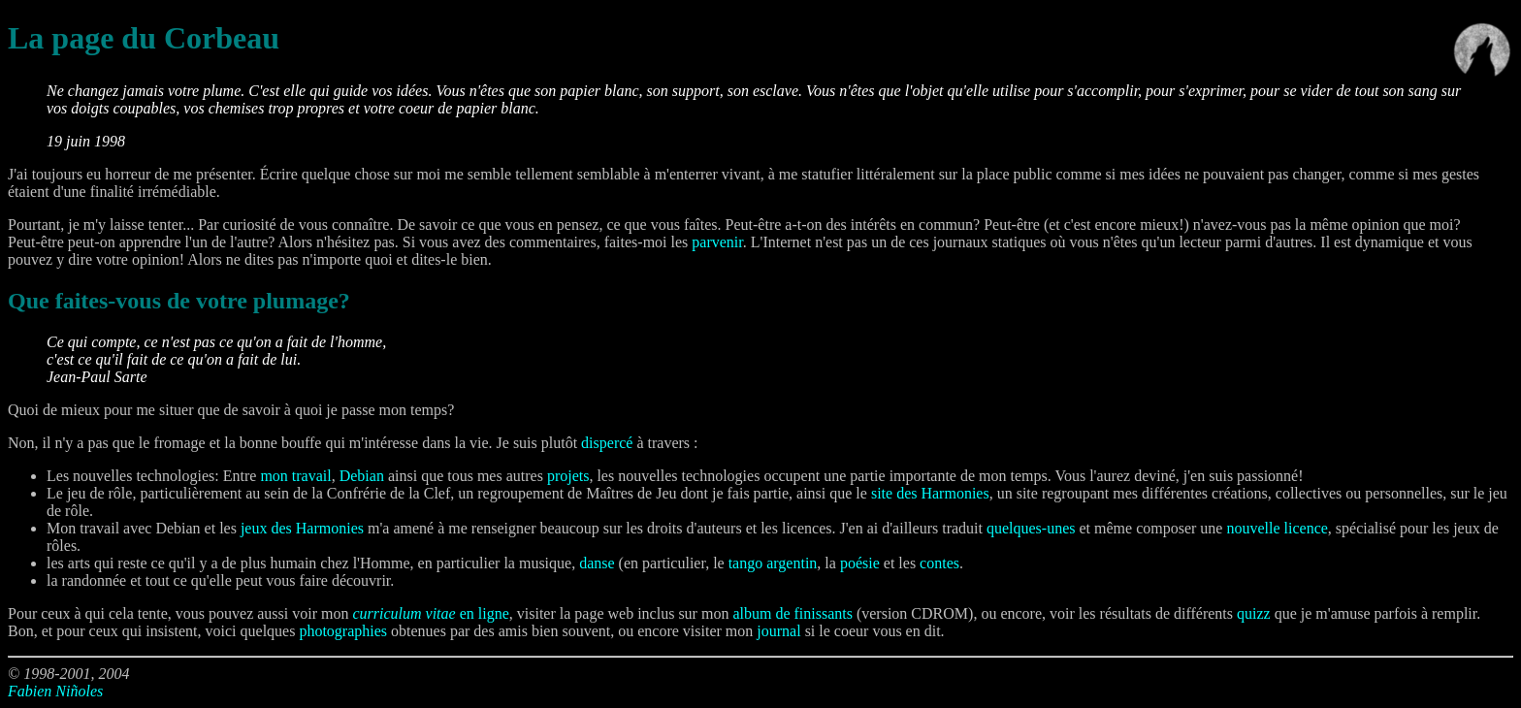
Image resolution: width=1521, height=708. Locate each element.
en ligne (430, 613)
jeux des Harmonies (302, 528)
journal (778, 631)
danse (596, 563)
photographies (343, 631)
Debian (362, 475)
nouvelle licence (1276, 528)
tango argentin (773, 563)
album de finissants (792, 613)
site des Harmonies (930, 493)
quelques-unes (1031, 528)
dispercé (606, 442)
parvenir (717, 242)
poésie (860, 563)
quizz (1254, 613)
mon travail (295, 475)
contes (939, 563)
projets (568, 475)
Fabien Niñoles (55, 691)
